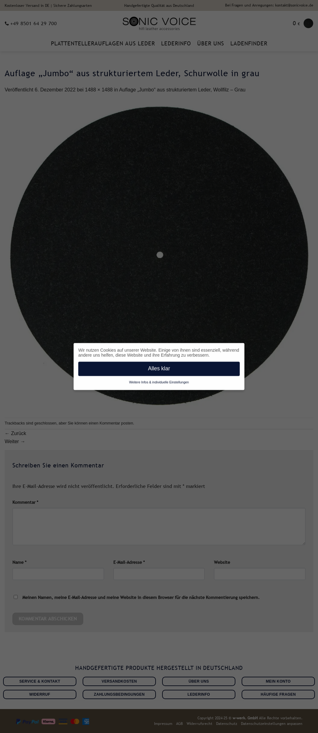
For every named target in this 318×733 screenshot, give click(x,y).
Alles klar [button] (159, 367)
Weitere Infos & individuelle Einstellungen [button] (159, 381)
